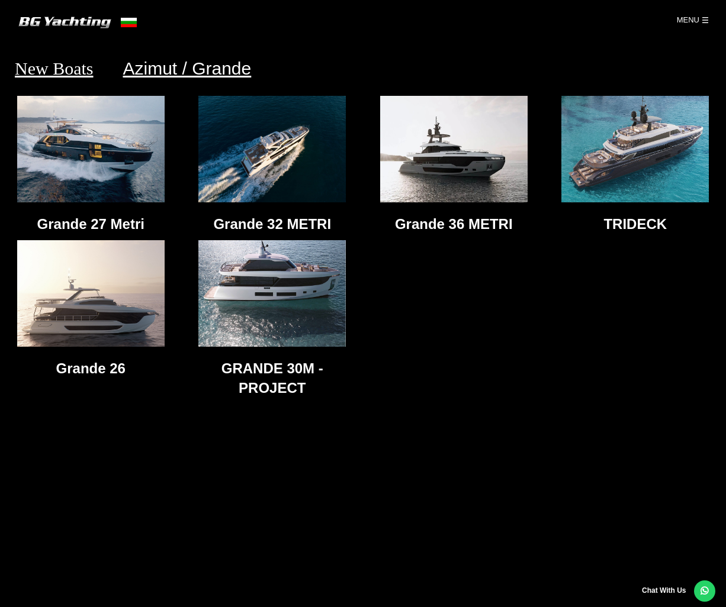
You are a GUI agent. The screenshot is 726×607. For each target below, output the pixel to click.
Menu (688, 19)
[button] (704, 591)
